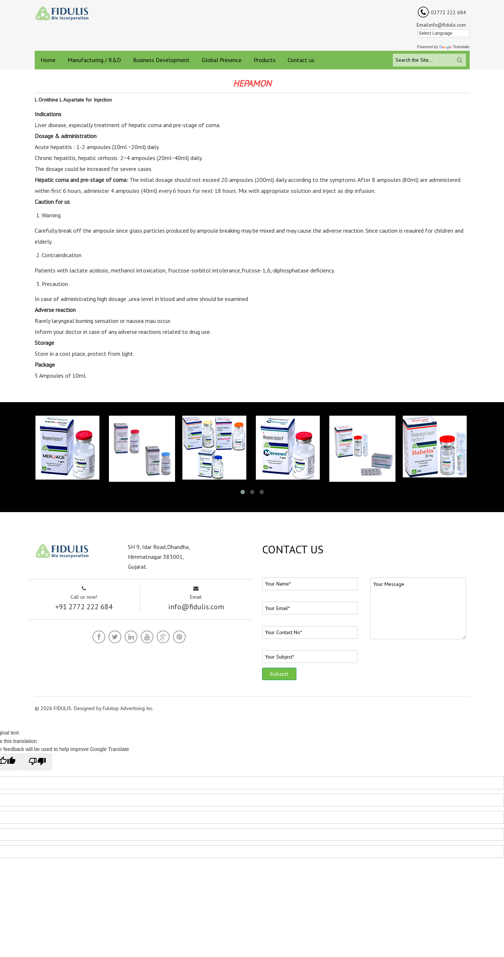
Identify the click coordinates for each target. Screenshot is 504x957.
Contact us (301, 60)
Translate (454, 47)
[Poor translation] (37, 761)
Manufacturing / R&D (94, 60)
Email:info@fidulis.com (441, 25)
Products (265, 60)
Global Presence (222, 60)
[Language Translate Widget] (443, 33)
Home (48, 60)
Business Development (161, 60)
